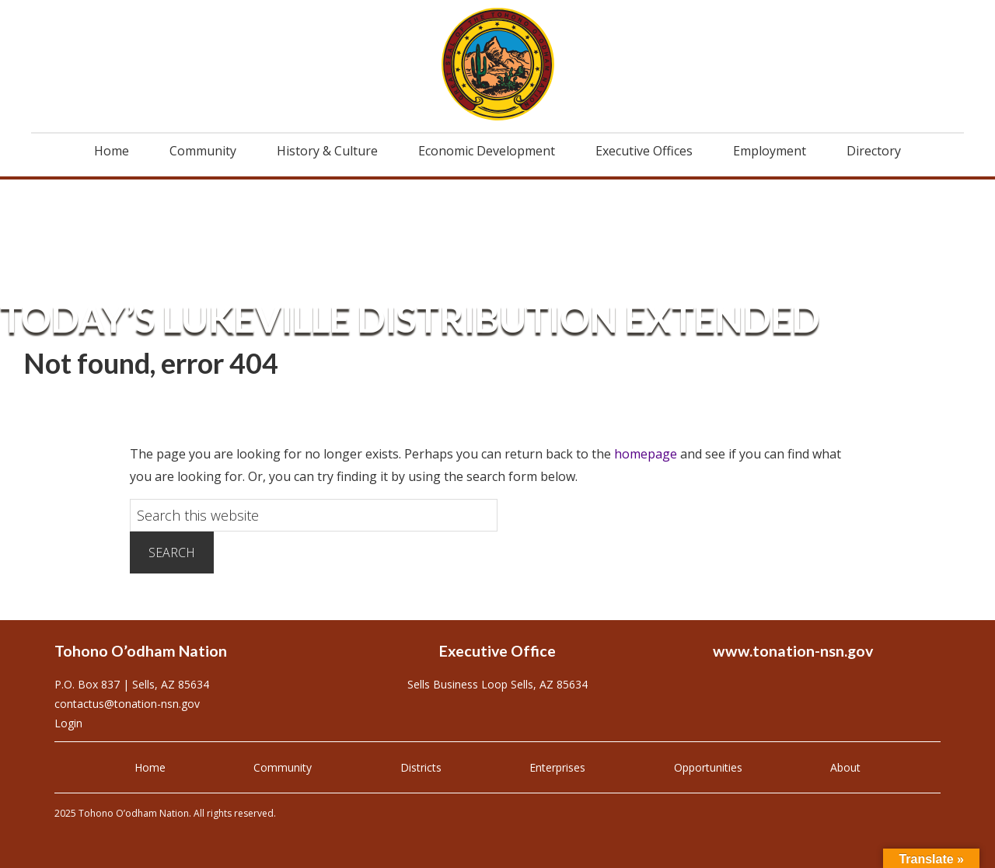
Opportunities (708, 767)
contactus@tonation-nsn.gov (127, 703)
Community (282, 767)
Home (150, 767)
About (845, 767)
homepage (645, 453)
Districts (421, 767)
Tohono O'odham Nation (497, 64)
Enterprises (557, 767)
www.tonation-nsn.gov (793, 651)
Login (68, 723)
